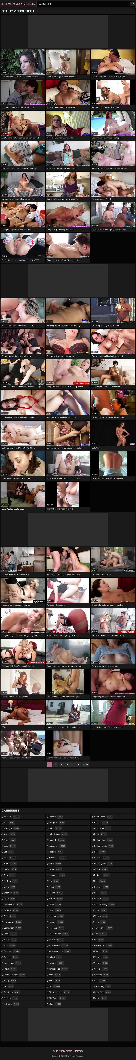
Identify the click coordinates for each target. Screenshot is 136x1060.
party (100, 834)
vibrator (101, 957)
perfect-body (104, 846)
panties (101, 823)
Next (85, 764)
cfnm (9, 887)
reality (101, 869)
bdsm (10, 864)
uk (99, 940)
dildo (10, 916)
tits (100, 934)
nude (54, 981)
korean (56, 899)
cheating (11, 893)
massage (56, 928)
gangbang (12, 992)
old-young (57, 998)
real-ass (102, 858)
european (12, 951)
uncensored (103, 945)
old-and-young (59, 992)
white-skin (102, 992)
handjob (57, 840)
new (55, 975)
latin (55, 910)
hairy (55, 828)
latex (55, 905)
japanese (57, 875)
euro (10, 945)
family (10, 981)
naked (55, 957)
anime (10, 834)
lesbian (56, 916)
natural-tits (58, 969)
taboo (100, 910)
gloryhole (57, 823)
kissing (56, 893)
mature (56, 940)
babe (10, 846)
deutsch (11, 910)
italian (55, 864)
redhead (102, 875)
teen (100, 922)
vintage (101, 963)
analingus (11, 828)
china (9, 899)
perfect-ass (103, 840)
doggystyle (13, 922)
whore (100, 998)
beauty (10, 869)
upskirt (101, 951)
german (11, 998)
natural (56, 963)
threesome (103, 928)
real (100, 852)
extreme (11, 957)
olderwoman (103, 817)
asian (10, 840)
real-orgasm (103, 864)
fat (9, 986)
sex (100, 881)
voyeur (101, 969)
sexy (100, 893)
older (55, 1004)
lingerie (56, 922)
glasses (56, 817)
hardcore (57, 846)
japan (55, 869)
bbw (10, 858)
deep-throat (13, 905)
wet (100, 981)
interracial (57, 858)
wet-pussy (102, 986)
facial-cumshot (14, 975)
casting (11, 881)
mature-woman (60, 951)
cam (10, 875)
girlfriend (11, 1004)
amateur (12, 817)
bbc (9, 852)
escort (10, 940)
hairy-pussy (58, 834)
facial (10, 969)
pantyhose (102, 828)
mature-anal (58, 945)
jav (54, 881)
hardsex (56, 852)
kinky (55, 887)
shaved (101, 899)
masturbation (59, 934)
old (54, 986)
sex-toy (101, 887)
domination (13, 928)
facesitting (12, 963)
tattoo (101, 916)
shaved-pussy (104, 905)
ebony (10, 934)
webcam (101, 975)
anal (9, 823)
